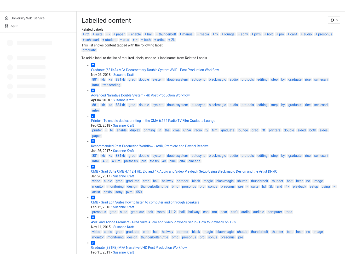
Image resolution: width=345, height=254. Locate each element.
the (167, 130)
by (283, 79)
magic (208, 181)
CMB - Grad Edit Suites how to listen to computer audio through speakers (145, 202)
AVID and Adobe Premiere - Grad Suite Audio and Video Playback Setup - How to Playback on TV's (163, 222)
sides (324, 130)
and (279, 186)
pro (281, 34)
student (110, 40)
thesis (154, 161)
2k (173, 40)
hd (264, 186)
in (160, 130)
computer (275, 212)
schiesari (92, 40)
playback (299, 186)
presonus (228, 186)
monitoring (116, 186)
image (318, 181)
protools (248, 79)
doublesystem (177, 79)
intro (95, 85)
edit (150, 212)
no (308, 181)
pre (143, 161)
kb (103, 79)
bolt (270, 34)
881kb (120, 79)
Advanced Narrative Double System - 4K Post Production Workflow (140, 95)
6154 (187, 130)
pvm (257, 34)
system (158, 79)
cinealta (194, 161)
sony (244, 34)
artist (161, 40)
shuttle (242, 181)
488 (105, 161)
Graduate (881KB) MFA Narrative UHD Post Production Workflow (139, 247)
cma (176, 130)
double (144, 79)
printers (274, 130)
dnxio (108, 192)
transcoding (111, 85)
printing (149, 130)
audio (308, 34)
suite (98, 34)
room (161, 212)
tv (216, 34)
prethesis (131, 161)
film (214, 130)
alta (182, 161)
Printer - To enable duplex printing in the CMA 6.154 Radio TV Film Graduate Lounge (153, 121)
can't (293, 34)
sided (302, 130)
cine (173, 161)
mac (289, 212)
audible (258, 212)
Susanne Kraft (123, 75)
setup (314, 186)
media (204, 34)
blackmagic (217, 79)
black (196, 181)
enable (136, 34)
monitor (98, 186)
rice (308, 79)
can (206, 212)
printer (97, 130)
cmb (146, 181)
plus (126, 40)
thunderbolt (167, 34)
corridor (183, 181)
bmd (175, 186)
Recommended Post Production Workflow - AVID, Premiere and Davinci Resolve (149, 146)
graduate (89, 50)
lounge (229, 34)
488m (116, 161)
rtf (87, 34)
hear (299, 181)
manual (187, 34)
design (132, 186)
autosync (198, 79)
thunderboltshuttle (154, 186)
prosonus (325, 34)
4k (164, 161)
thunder (277, 181)
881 (95, 79)
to (111, 130)
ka (110, 79)
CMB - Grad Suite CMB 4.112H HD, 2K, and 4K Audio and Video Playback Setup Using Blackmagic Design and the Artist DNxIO (184, 171)
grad (132, 79)
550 (139, 192)
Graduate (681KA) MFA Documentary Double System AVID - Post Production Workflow (155, 70)
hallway (167, 181)
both (147, 40)
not (214, 212)
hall (149, 34)
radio (198, 130)
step (274, 79)
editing (263, 79)
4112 (172, 212)
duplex (135, 130)
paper (120, 34)
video (96, 181)
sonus (212, 186)
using (326, 186)
